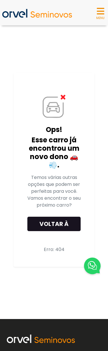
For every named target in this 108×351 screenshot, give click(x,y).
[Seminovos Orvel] (37, 12)
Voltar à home (54, 225)
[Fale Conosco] (92, 267)
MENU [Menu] (100, 13)
